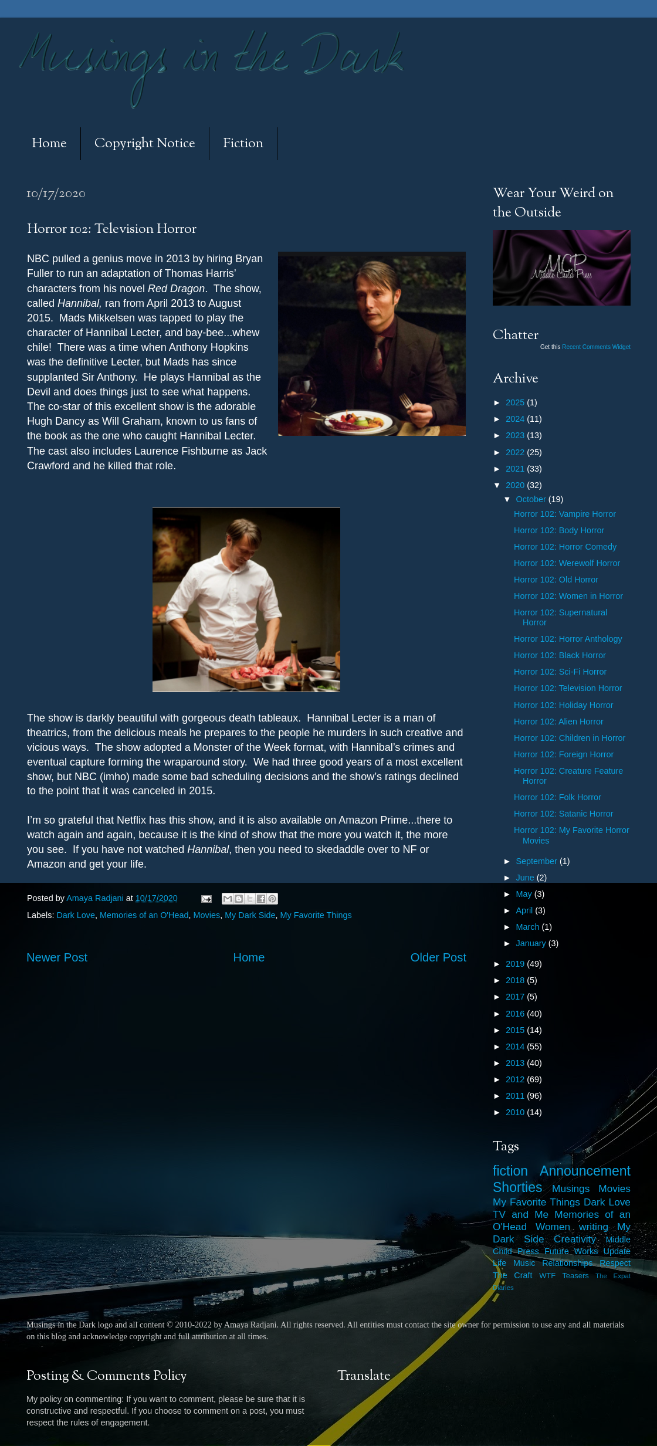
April (526, 910)
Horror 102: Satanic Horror (564, 813)
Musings (571, 1188)
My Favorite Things (316, 915)
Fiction (243, 144)
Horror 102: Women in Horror (568, 596)
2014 (516, 1046)
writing (593, 1226)
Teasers (575, 1275)
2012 (516, 1079)
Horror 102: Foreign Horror (564, 754)
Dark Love (75, 915)
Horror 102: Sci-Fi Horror (560, 671)
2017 (516, 996)
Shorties (518, 1187)
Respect (615, 1263)
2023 (516, 435)
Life (499, 1263)
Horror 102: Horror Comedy (565, 546)
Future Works (571, 1251)
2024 (516, 419)
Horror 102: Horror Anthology (568, 639)
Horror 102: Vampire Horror (565, 514)
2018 (516, 980)
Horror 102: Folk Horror (557, 797)
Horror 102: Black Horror (560, 655)
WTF (547, 1275)
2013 (516, 1063)
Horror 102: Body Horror (559, 530)
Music (524, 1263)
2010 (516, 1112)
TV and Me (520, 1214)
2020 (516, 485)
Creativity (575, 1239)
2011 (516, 1095)
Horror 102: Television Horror (568, 688)
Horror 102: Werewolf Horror (567, 563)
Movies (207, 915)
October (532, 499)
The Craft (513, 1275)
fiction (510, 1171)
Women (553, 1226)
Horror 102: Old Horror (556, 579)
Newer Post (56, 957)
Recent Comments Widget (596, 347)
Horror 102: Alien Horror (559, 721)
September (538, 861)
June (526, 877)
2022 (516, 452)
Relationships (567, 1263)
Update (617, 1251)
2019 (516, 963)
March (529, 927)
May (525, 894)
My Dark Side (250, 915)
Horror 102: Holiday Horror (564, 705)
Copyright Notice (144, 144)
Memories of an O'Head (144, 915)
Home (49, 144)
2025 (516, 402)
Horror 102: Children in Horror (569, 738)
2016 (516, 1013)
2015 (516, 1030)
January (532, 943)
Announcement (585, 1171)
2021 (516, 468)
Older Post (438, 957)
